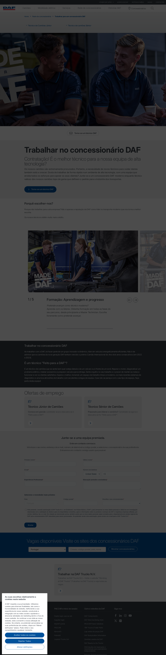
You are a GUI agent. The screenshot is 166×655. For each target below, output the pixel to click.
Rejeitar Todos (24, 651)
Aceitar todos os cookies (24, 645)
